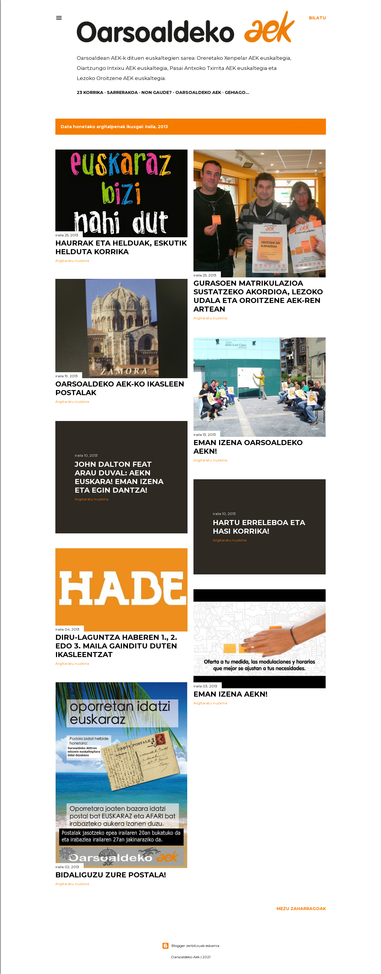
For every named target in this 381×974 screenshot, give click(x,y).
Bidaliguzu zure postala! (110, 876)
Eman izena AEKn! (230, 694)
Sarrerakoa (122, 92)
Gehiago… (237, 92)
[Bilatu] (317, 18)
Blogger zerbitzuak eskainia (190, 945)
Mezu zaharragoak (301, 909)
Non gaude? (156, 92)
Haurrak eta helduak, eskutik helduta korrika (121, 247)
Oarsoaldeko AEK (198, 92)
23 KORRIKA (90, 92)
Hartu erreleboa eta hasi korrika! (259, 526)
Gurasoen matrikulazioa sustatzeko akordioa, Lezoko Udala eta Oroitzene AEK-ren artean (258, 296)
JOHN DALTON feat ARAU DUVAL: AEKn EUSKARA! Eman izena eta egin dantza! (119, 478)
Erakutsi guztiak (299, 126)
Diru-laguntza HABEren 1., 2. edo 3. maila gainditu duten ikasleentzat (116, 647)
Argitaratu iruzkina (72, 260)
